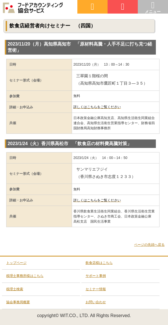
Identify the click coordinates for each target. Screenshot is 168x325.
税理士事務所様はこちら (24, 276)
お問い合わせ (96, 302)
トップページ (16, 263)
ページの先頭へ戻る (149, 245)
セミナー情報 (96, 289)
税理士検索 (14, 289)
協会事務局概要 (18, 302)
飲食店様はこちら (99, 263)
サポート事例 (96, 276)
